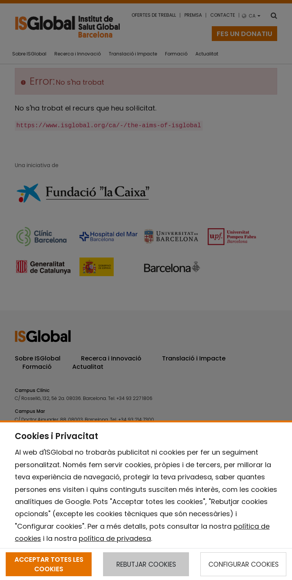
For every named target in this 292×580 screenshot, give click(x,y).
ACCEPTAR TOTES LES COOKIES (48, 564)
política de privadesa (115, 538)
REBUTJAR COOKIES (146, 564)
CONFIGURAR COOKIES (243, 564)
